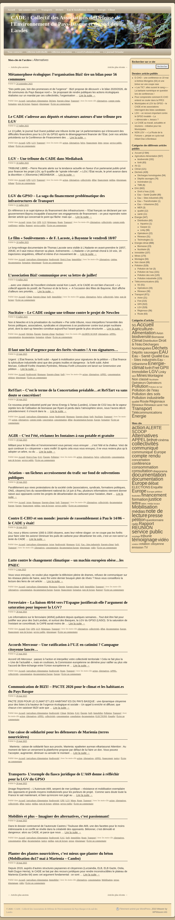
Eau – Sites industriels (148, 198)
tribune (11, 146)
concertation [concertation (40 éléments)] (141, 460)
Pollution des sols (145, 275)
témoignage (44, 104)
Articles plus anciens (18, 67)
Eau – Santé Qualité (146, 194)
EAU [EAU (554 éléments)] (163, 351)
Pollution (55, 457)
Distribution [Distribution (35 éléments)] (150, 340)
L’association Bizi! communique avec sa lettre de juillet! (52, 275)
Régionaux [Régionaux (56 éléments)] (157, 401)
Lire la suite (87, 95)
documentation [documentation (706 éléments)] (149, 475)
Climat (29, 297)
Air (136, 166)
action (65, 143)
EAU (40, 457)
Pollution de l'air (144, 269)
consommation (14, 337)
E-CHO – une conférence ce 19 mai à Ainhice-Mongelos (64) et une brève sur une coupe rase (152, 81)
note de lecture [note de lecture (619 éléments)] (147, 513)
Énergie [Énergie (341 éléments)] (139, 416)
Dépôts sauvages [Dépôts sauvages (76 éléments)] (145, 352)
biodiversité (54, 259)
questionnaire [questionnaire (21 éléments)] (154, 520)
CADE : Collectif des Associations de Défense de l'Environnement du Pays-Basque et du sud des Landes (65, 23)
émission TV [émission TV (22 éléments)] (140, 547)
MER (139, 207)
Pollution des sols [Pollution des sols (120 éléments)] (146, 394)
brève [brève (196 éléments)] (152, 439)
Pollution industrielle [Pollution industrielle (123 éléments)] (148, 398)
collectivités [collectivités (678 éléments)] (145, 443)
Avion (28, 222)
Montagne (139, 259)
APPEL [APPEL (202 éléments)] (139, 439)
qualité (140, 211)
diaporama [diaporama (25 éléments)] (160, 471)
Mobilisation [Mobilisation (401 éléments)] (144, 507)
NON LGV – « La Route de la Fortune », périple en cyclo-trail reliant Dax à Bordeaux (149, 135)
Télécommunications (144, 281)
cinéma (114, 259)
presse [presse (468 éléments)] (155, 515)
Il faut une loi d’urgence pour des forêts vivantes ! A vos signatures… (63, 350)
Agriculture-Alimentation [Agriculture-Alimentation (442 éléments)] (144, 330)
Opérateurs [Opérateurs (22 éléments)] (139, 382)
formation (12, 104)
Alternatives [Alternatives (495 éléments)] (145, 435)
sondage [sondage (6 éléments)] (136, 536)
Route (60, 222)
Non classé (140, 262)
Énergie (37, 334)
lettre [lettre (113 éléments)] (136, 503)
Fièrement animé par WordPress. (135, 909)
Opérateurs (142, 233)
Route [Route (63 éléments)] (144, 401)
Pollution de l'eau (145, 272)
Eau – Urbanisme (145, 204)
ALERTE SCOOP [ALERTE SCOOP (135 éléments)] (147, 429)
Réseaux (141, 236)
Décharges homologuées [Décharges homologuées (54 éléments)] (145, 346)
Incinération (142, 182)
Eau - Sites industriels (90, 544)
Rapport (34, 104)
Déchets (59, 9)
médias (112, 180)
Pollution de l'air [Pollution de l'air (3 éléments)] (155, 387)
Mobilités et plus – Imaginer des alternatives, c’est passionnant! (58, 816)
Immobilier (76, 259)
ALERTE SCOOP (89, 334)
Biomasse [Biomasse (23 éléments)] (157, 336)
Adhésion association (61, 52)
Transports (46, 9)
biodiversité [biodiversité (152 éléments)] (141, 337)
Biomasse (41, 374)
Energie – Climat (106, 9)
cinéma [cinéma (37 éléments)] (163, 440)
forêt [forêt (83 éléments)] (148, 368)
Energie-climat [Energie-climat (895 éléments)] (149, 365)
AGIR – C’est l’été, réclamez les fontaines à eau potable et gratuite (61, 435)
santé (140, 214)
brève (83, 143)
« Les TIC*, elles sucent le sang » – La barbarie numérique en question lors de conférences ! (151, 90)
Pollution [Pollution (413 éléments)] (140, 386)
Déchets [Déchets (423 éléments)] (160, 347)
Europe (97, 420)
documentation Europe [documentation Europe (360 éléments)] (147, 481)
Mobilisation (107, 880)
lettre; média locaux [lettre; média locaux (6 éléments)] (150, 503)
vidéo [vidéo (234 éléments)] (163, 539)
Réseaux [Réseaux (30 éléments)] (137, 405)
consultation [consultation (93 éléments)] (142, 471)
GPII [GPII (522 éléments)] (164, 367)
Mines (73, 800)
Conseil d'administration (87, 52)
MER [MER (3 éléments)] (134, 376)
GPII (28, 143)
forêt (49, 297)
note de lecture (24, 104)
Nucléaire (60, 334)
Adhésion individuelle (36, 52)
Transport (75, 101)
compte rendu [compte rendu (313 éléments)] (146, 455)
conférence (13, 225)
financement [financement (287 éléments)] (153, 494)
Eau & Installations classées (80, 9)
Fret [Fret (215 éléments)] (155, 367)
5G (138, 285)
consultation (75, 716)
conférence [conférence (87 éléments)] (141, 463)
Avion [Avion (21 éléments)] (159, 333)
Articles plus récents (117, 67)
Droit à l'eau (65, 259)
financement (91, 143)
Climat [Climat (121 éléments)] (137, 340)
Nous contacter (15, 52)
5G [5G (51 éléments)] (134, 325)
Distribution (142, 220)
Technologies (143, 240)
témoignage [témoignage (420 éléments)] (144, 539)
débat (94, 180)
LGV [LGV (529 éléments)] (153, 371)
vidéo (93, 547)
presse (106, 143)
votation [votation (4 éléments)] (135, 544)
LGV (34, 143)
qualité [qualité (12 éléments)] (135, 401)
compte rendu (114, 101)
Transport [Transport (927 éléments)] (142, 408)
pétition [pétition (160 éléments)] (139, 519)
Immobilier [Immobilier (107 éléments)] (140, 372)
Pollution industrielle (146, 278)
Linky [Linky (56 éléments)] (162, 372)
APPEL (112, 334)
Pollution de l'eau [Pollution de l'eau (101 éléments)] (145, 390)
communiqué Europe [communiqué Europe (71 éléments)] (149, 452)
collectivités (86, 180)
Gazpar (143, 227)
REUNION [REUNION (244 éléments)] (142, 527)
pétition (11, 377)
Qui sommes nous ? (28, 9)
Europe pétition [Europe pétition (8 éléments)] (154, 491)
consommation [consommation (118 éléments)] (145, 467)
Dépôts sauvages (145, 178)
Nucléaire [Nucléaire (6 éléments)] (153, 379)
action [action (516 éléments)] (138, 427)
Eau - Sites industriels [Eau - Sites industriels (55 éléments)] (150, 358)
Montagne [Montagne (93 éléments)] (155, 375)
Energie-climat (63, 101)
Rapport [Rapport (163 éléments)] (146, 523)
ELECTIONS (101, 716)
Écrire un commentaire (60, 104)
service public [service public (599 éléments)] (147, 531)
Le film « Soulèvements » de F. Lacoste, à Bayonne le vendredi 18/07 (62, 238)
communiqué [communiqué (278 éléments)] (145, 447)
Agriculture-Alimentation (37, 101)
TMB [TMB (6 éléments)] (165, 405)
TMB (139, 185)
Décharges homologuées (149, 175)
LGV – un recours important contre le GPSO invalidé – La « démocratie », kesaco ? (151, 116)
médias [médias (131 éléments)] (138, 511)
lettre (100, 143)
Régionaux (52, 222)
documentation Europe (83, 420)
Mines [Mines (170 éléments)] (142, 375)
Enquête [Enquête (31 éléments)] (157, 487)
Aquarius (144, 223)
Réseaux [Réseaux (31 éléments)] (150, 405)
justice (116, 758)
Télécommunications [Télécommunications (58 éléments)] (147, 412)
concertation (48, 420)
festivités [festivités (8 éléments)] (136, 495)
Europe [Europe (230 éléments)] (139, 490)
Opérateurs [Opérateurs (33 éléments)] (153, 382)
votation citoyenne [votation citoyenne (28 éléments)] (151, 544)
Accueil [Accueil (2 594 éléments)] (145, 324)
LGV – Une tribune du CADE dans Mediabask (45, 158)
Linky (142, 230)
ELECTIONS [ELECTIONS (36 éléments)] (141, 487)
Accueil (11, 9)
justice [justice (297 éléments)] (155, 499)
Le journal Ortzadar (113, 52)
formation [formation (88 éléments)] (140, 499)
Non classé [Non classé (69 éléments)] (140, 379)
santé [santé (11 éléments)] (159, 405)
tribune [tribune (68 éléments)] (146, 536)
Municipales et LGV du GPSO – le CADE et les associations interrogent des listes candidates (151, 106)
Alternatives (102, 101)
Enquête (111, 716)
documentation (14, 262)
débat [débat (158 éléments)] (153, 483)
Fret (34, 222)
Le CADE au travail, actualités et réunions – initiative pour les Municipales (150, 126)
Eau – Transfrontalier (147, 201)
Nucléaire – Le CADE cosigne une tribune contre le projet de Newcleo (63, 312)
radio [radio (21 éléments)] (135, 524)
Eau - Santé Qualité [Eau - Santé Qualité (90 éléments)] (147, 356)
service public (116, 143)
